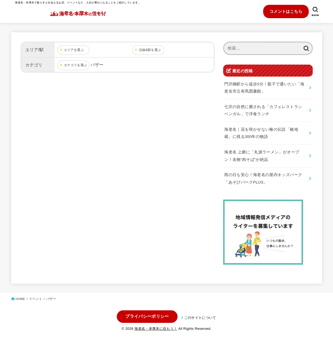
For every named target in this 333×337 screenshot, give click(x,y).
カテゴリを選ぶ (75, 65)
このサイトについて (200, 318)
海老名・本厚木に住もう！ (155, 329)
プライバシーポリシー (147, 316)
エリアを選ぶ (74, 50)
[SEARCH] (315, 11)
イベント (35, 298)
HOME (20, 298)
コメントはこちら (286, 11)
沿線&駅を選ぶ (150, 50)
